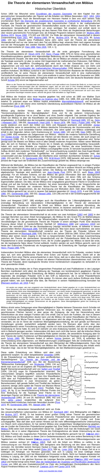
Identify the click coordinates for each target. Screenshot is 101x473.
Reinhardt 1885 (78, 120)
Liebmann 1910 (87, 224)
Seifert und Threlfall (50, 369)
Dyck (3, 134)
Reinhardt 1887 (61, 412)
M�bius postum (42, 439)
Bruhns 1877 (11, 414)
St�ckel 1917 (92, 434)
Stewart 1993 (45, 194)
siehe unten (14, 400)
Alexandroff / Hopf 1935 (38, 122)
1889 (65, 224)
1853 (91, 16)
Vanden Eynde (12, 137)
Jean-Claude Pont (56, 172)
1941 (40, 388)
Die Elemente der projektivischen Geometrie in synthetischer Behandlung (56, 21)
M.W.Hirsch (54, 158)
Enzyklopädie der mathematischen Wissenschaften (42, 68)
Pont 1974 (83, 37)
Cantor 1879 (64, 466)
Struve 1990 (21, 35)
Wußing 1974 (7, 35)
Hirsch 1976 (59, 122)
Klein (83, 132)
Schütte (11, 80)
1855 (97, 16)
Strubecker (39, 364)
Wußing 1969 (93, 33)
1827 (85, 16)
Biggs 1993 (93, 172)
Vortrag (58, 338)
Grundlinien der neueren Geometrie (54, 14)
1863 (80, 214)
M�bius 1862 (81, 459)
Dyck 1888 (20, 106)
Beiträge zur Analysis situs (45, 99)
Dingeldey (49, 355)
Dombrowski (7, 139)
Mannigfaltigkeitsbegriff (72, 101)
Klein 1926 (41, 47)
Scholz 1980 (59, 132)
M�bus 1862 (38, 442)
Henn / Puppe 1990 (80, 122)
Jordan (97, 125)
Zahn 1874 (47, 449)
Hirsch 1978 (34, 54)
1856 (8, 18)
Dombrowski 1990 (34, 158)
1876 (47, 466)
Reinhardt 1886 (30, 229)
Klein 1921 (22, 37)
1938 (29, 388)
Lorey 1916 (67, 449)
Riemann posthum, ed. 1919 (15, 283)
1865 (90, 214)
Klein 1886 (30, 47)
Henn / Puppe (52, 54)
